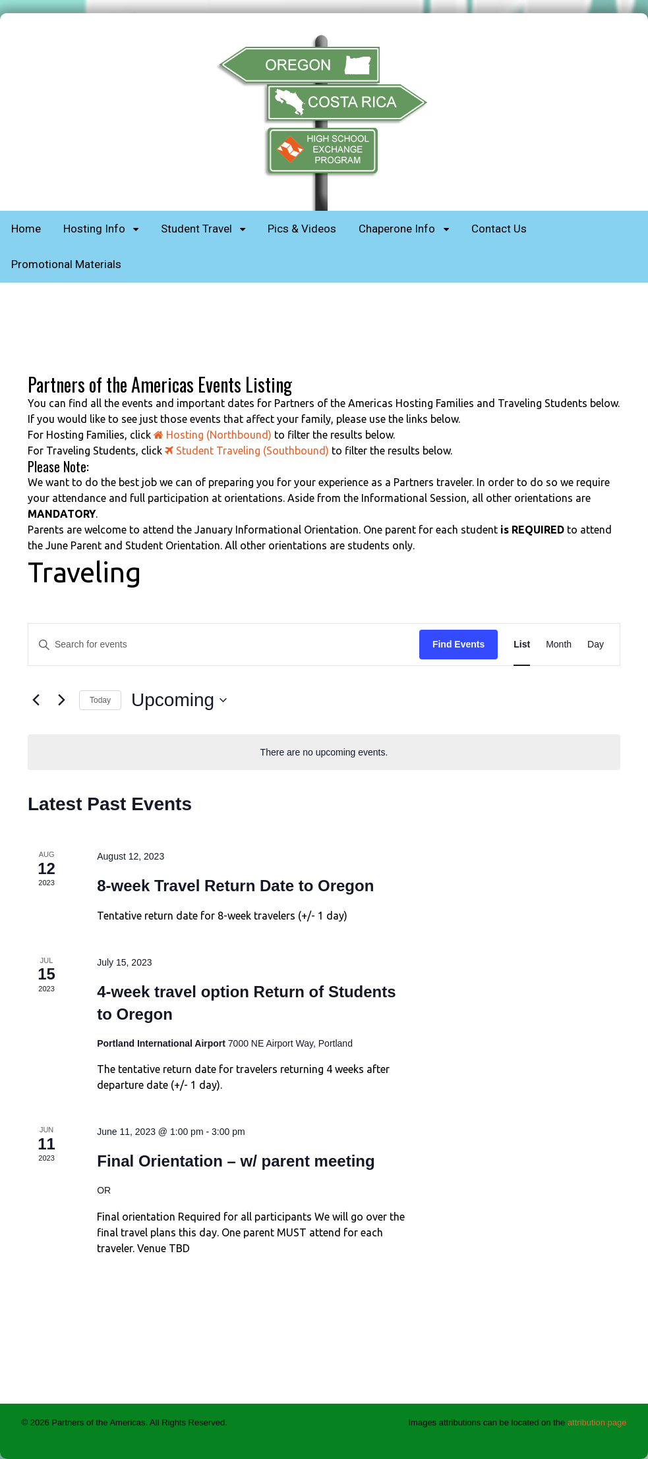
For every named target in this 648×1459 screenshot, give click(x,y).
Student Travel (196, 228)
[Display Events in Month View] (559, 644)
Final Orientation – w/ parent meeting (235, 1161)
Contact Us (499, 228)
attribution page (597, 1422)
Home (26, 228)
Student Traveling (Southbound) (247, 450)
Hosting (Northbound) (213, 435)
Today (100, 700)
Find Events (458, 644)
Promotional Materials (66, 264)
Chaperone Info (397, 228)
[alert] (324, 752)
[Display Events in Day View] (595, 644)
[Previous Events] (36, 700)
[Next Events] (61, 700)
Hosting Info (94, 228)
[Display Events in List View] (522, 644)
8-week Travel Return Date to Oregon (235, 886)
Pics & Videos (302, 228)
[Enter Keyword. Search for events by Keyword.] (223, 644)
